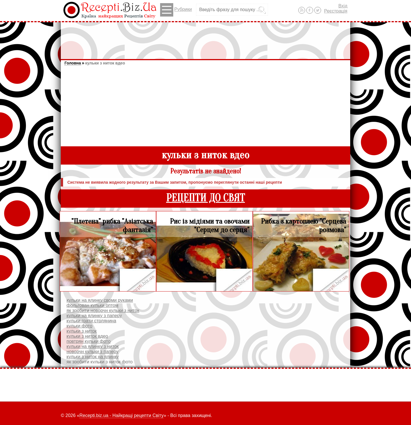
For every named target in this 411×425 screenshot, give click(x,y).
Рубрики (176, 10)
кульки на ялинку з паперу (94, 315)
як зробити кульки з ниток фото (100, 361)
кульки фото (79, 325)
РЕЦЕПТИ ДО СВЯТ (205, 198)
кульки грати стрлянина (91, 320)
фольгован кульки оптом (92, 305)
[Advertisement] (205, 38)
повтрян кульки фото (88, 341)
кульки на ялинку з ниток (93, 346)
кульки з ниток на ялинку (93, 356)
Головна (73, 63)
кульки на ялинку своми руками (100, 300)
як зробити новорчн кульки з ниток (103, 310)
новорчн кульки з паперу (92, 351)
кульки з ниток (81, 331)
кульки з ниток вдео (105, 63)
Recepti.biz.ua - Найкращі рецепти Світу (121, 415)
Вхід (343, 5)
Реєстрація (335, 11)
